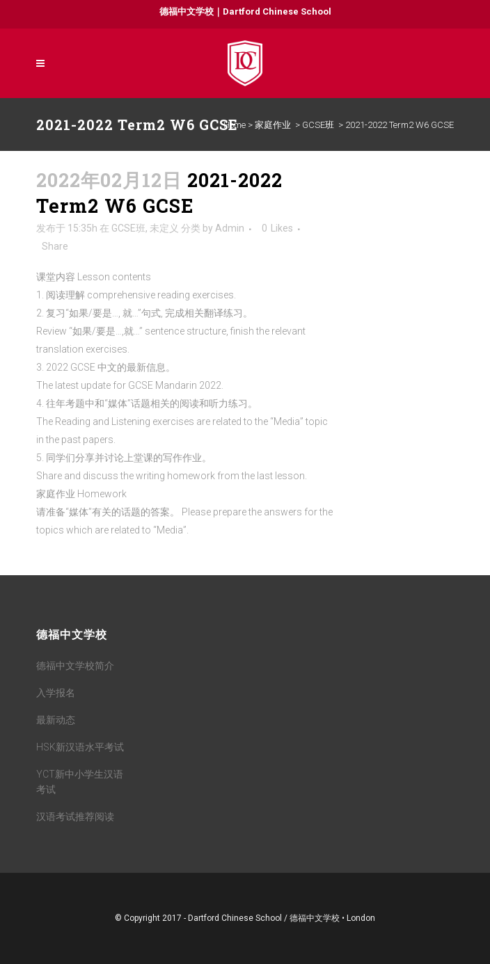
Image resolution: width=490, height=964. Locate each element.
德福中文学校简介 (75, 665)
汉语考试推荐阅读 (75, 816)
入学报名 (55, 692)
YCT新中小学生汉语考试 (79, 782)
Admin (229, 228)
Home (234, 125)
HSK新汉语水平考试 (80, 747)
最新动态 (55, 719)
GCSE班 (318, 125)
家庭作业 (273, 125)
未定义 (164, 228)
